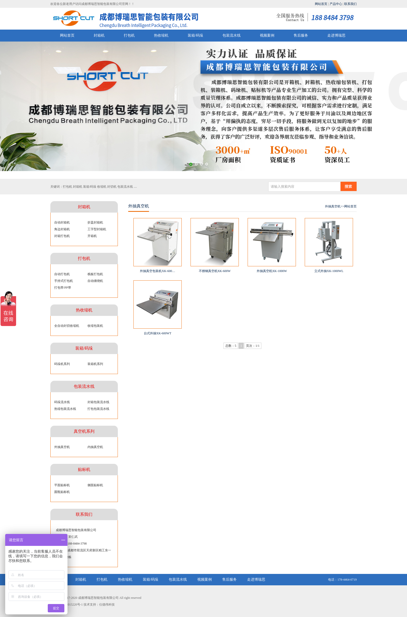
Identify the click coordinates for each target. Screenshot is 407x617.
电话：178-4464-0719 (342, 579)
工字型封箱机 (96, 229)
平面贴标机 (62, 485)
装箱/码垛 (195, 35)
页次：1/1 (252, 346)
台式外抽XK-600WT (157, 333)
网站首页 (321, 4)
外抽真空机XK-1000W (272, 271)
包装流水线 (231, 35)
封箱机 (99, 35)
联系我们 (350, 4)
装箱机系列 (95, 364)
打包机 (129, 35)
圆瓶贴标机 (62, 492)
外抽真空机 (62, 447)
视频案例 (267, 35)
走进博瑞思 (336, 35)
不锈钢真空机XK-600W (215, 271)
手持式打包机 (63, 281)
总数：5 (230, 346)
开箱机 (92, 236)
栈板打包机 (95, 274)
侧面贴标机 (95, 485)
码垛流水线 (62, 402)
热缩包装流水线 (65, 409)
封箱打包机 (62, 236)
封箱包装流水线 (98, 402)
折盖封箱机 (95, 222)
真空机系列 (84, 431)
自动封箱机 (62, 222)
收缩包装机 (95, 326)
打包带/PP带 (62, 287)
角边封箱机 (62, 229)
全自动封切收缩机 (66, 326)
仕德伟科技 (107, 604)
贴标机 (84, 469)
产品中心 (336, 4)
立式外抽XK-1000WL (328, 271)
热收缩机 (161, 35)
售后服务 (301, 35)
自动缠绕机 (95, 281)
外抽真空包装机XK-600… (157, 271)
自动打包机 (62, 274)
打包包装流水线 (98, 409)
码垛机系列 (62, 364)
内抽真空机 (95, 447)
